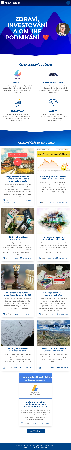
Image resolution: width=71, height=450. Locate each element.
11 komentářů (63, 202)
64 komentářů (27, 258)
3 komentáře (63, 368)
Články (26, 447)
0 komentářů (10, 202)
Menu (68, 3)
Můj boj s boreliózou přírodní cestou (18, 238)
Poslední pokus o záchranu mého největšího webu (53, 178)
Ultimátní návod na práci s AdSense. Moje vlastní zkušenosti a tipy (35, 404)
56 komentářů (63, 314)
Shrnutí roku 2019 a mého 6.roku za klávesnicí (53, 350)
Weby (52, 202)
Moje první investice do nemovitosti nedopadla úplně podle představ (17, 179)
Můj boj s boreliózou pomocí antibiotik (53, 294)
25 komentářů (45, 423)
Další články (35, 431)
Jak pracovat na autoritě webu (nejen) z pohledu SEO (18, 294)
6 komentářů (63, 258)
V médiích (35, 447)
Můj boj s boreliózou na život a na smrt (18, 350)
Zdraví (16, 258)
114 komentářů (27, 368)
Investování (28, 200)
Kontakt (44, 447)
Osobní (51, 368)
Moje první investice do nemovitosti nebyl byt (53, 238)
